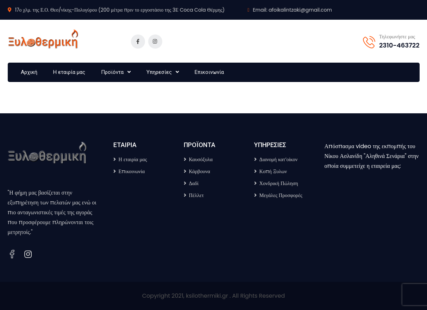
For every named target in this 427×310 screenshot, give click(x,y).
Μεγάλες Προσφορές (280, 195)
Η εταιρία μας (69, 72)
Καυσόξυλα (201, 159)
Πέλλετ (196, 195)
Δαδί (194, 183)
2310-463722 (399, 45)
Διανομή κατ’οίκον (278, 159)
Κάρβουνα (199, 171)
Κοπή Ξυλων (273, 171)
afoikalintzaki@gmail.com (300, 9)
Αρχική (29, 72)
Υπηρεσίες (159, 72)
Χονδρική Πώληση (278, 183)
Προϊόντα (112, 72)
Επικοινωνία (209, 72)
